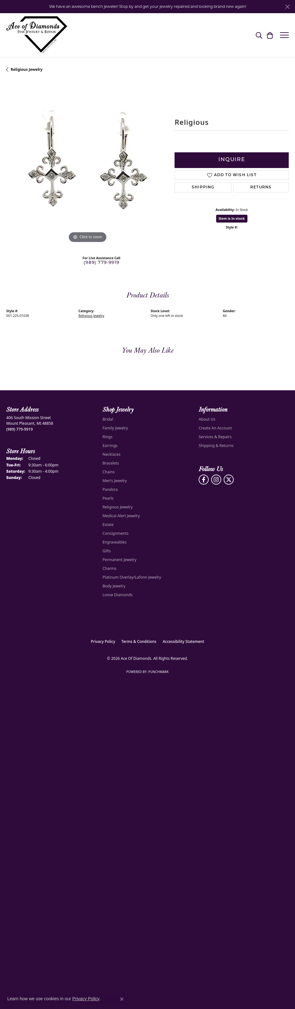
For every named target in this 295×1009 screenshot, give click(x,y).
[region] (87, 163)
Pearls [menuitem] (108, 498)
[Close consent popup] (122, 999)
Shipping (203, 187)
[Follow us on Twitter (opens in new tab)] (229, 480)
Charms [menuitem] (110, 568)
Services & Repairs (215, 436)
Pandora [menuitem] (110, 489)
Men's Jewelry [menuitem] (115, 480)
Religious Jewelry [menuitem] (118, 507)
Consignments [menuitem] (116, 533)
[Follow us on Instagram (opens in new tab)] (216, 480)
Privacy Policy (103, 641)
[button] (259, 35)
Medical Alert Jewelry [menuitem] (121, 515)
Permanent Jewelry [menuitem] (119, 559)
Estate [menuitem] (108, 524)
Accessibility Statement (183, 641)
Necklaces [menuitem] (111, 454)
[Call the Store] (19, 429)
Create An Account (215, 428)
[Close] (287, 7)
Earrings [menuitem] (110, 445)
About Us (207, 419)
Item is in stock (232, 218)
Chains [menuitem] (109, 472)
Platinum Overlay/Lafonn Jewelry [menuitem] (132, 577)
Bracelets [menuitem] (111, 463)
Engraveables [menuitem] (115, 542)
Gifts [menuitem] (107, 551)
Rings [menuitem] (108, 436)
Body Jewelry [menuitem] (114, 586)
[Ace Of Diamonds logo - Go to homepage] (36, 35)
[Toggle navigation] (284, 35)
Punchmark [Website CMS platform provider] (158, 672)
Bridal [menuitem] (108, 419)
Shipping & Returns (216, 445)
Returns (261, 187)
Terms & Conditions (138, 641)
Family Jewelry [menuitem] (115, 428)
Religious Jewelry (27, 69)
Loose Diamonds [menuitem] (118, 594)
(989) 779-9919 (101, 263)
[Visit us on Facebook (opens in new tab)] (204, 480)
